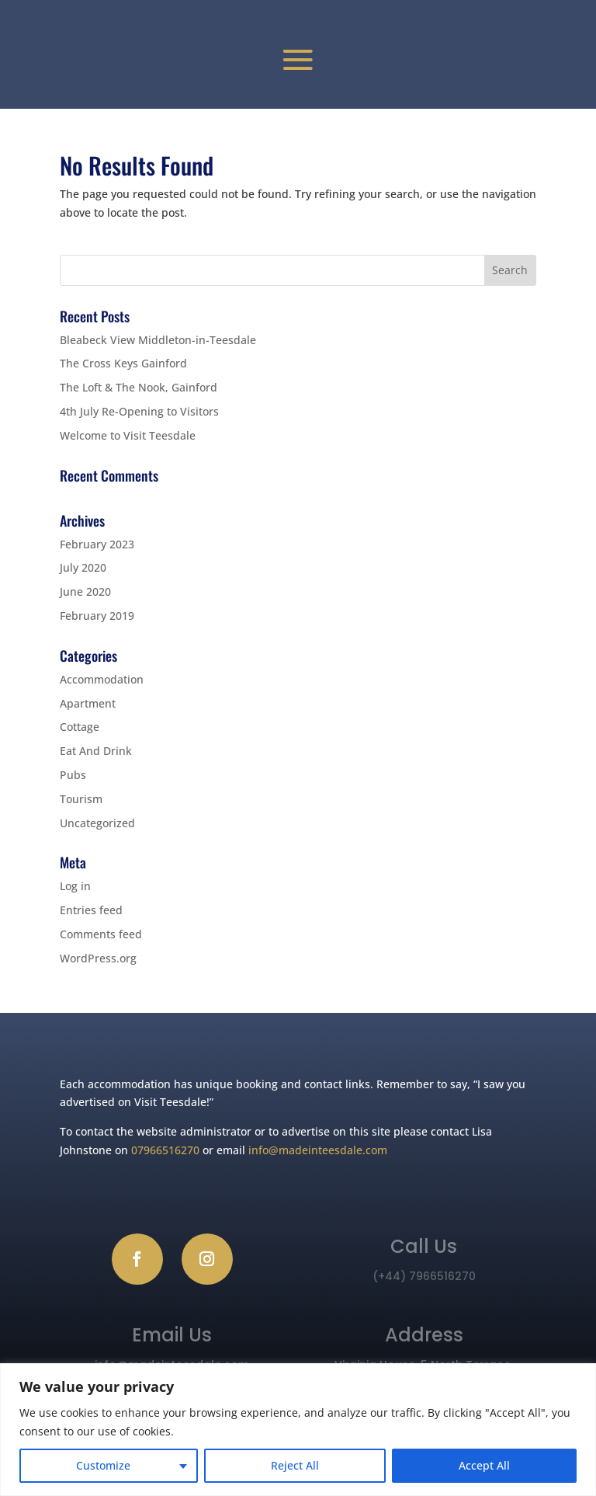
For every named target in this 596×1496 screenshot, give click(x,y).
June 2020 (85, 591)
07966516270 (165, 1150)
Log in (75, 885)
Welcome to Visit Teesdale (128, 435)
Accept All (484, 1465)
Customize (103, 1465)
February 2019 (97, 615)
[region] (298, 1429)
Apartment (88, 703)
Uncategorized (97, 823)
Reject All (295, 1465)
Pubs (73, 774)
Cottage (79, 726)
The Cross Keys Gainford (123, 363)
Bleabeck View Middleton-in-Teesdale (158, 339)
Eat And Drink (96, 750)
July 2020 (83, 567)
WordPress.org (98, 958)
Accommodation (102, 679)
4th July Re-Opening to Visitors (139, 411)
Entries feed (91, 910)
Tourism (81, 798)
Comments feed (101, 934)
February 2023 (97, 544)
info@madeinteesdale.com (317, 1150)
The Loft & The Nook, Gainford (138, 387)
